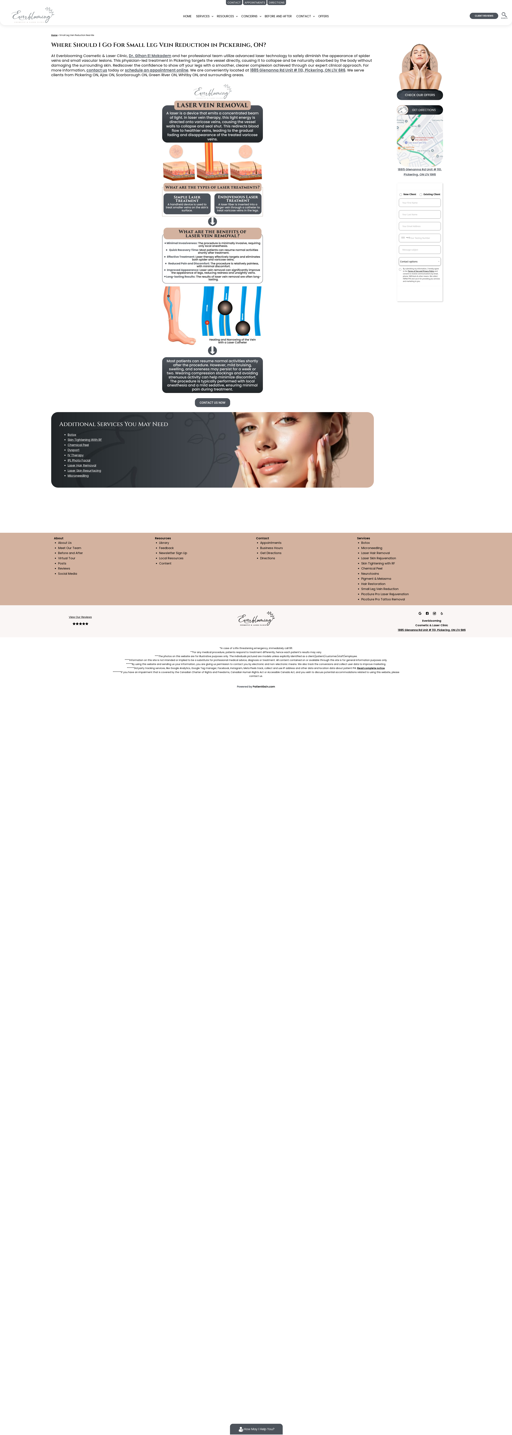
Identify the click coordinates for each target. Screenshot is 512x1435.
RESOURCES (225, 16)
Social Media (67, 574)
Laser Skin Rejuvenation (379, 558)
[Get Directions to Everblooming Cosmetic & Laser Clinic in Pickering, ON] (420, 136)
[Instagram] (434, 613)
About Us (65, 543)
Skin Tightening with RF (378, 563)
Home (187, 16)
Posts (62, 563)
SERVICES (203, 16)
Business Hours (271, 548)
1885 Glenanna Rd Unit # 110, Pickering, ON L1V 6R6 (280, 70)
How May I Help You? (256, 1429)
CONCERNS (249, 16)
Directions (267, 558)
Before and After (70, 553)
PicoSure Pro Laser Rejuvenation (385, 594)
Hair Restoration (373, 584)
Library (164, 543)
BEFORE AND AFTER (278, 16)
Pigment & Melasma (376, 579)
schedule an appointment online (142, 70)
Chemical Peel (372, 568)
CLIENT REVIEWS (483, 15)
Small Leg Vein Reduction (380, 589)
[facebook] (427, 613)
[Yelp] (442, 613)
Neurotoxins (370, 574)
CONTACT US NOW (212, 402)
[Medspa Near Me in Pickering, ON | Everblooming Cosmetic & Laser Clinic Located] (32, 15)
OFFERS (323, 16)
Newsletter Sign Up (173, 553)
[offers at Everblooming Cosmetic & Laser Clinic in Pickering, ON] (420, 71)
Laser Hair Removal (375, 553)
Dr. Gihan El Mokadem (147, 55)
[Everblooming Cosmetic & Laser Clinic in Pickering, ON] (256, 618)
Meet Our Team (69, 548)
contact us (84, 70)
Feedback (166, 548)
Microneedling (372, 548)
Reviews (64, 568)
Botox (365, 543)
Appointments (271, 543)
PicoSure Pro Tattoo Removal (382, 599)
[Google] (420, 613)
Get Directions (270, 553)
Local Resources (171, 558)
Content (165, 563)
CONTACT (304, 16)
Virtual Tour (66, 558)
